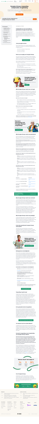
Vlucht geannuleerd (10, 406)
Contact (15, 403)
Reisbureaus (21, 408)
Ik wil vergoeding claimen (26, 288)
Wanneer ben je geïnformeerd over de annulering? (7, 38)
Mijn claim (35, 1)
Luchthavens (21, 405)
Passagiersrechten (9, 403)
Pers (14, 406)
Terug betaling (3, 403)
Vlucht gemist (9, 407)
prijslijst (26, 352)
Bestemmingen (22, 407)
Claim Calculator (3, 406)
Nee (28, 386)
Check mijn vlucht (19, 14)
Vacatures (15, 407)
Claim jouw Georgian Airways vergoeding (26, 320)
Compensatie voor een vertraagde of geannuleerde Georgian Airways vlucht (6, 29)
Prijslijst (2, 407)
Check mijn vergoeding (29, 245)
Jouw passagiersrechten (6, 30)
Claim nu (27, 84)
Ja (24, 386)
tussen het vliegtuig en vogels (23, 280)
